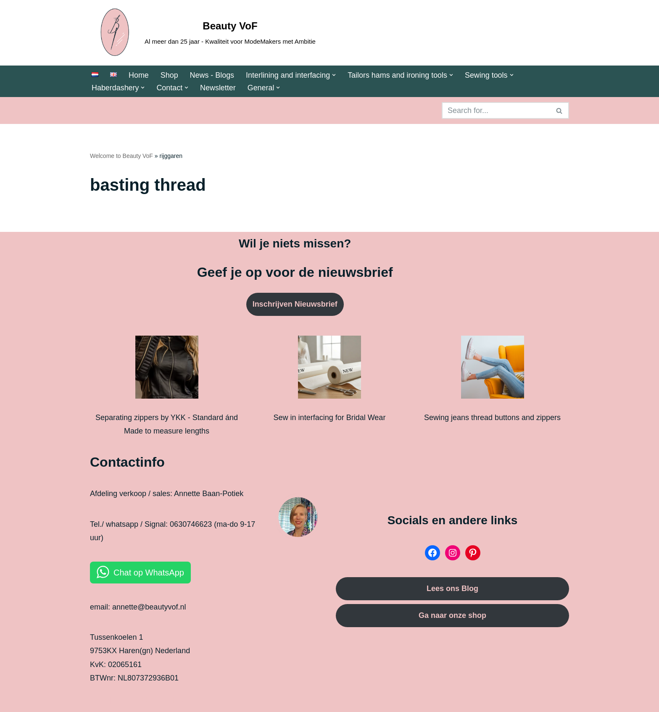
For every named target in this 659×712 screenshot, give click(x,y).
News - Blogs (212, 75)
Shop (169, 75)
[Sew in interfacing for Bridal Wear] (329, 369)
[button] (335, 75)
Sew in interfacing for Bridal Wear (330, 417)
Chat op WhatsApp (148, 572)
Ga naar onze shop (452, 615)
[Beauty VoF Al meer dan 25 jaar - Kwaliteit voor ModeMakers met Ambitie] (203, 33)
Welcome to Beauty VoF (121, 156)
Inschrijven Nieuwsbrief (295, 304)
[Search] (496, 110)
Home (139, 75)
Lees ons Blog (452, 589)
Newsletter (218, 88)
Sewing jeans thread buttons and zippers (492, 417)
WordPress (174, 700)
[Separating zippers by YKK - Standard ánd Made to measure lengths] (166, 369)
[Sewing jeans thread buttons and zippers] (492, 369)
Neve (99, 700)
